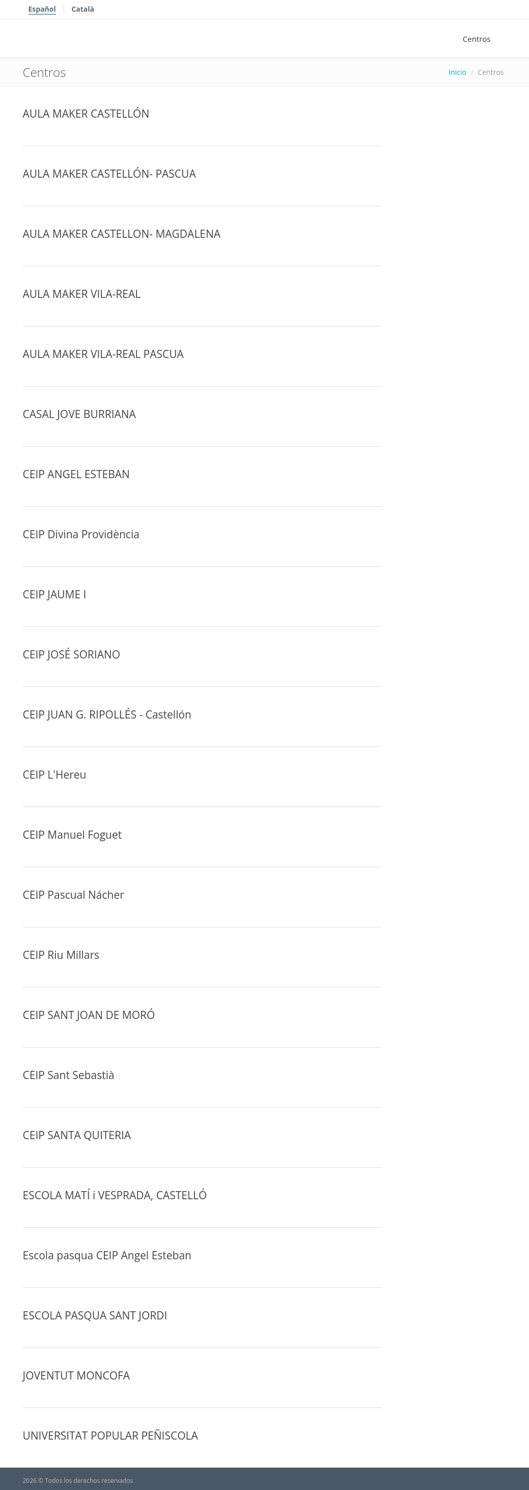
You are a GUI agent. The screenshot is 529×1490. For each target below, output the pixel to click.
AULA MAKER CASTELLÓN (86, 113)
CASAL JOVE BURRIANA (79, 414)
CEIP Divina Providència (81, 534)
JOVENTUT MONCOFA (76, 1375)
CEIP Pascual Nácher (73, 895)
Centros (477, 39)
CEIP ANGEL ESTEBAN (76, 474)
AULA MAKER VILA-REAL (82, 294)
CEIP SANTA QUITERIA (77, 1135)
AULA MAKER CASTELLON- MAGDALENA (122, 234)
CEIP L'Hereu (55, 774)
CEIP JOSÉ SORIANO (72, 654)
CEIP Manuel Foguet (72, 834)
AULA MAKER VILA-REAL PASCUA (103, 354)
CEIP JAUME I (55, 594)
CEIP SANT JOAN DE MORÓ (89, 1015)
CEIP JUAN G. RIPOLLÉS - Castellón (107, 714)
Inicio (457, 72)
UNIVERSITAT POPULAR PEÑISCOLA (110, 1435)
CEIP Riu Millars (61, 955)
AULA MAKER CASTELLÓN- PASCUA (109, 174)
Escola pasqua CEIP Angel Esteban (107, 1255)
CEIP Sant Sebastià (69, 1075)
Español (42, 9)
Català (82, 9)
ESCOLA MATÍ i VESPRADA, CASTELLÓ (115, 1195)
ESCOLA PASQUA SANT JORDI (95, 1315)
